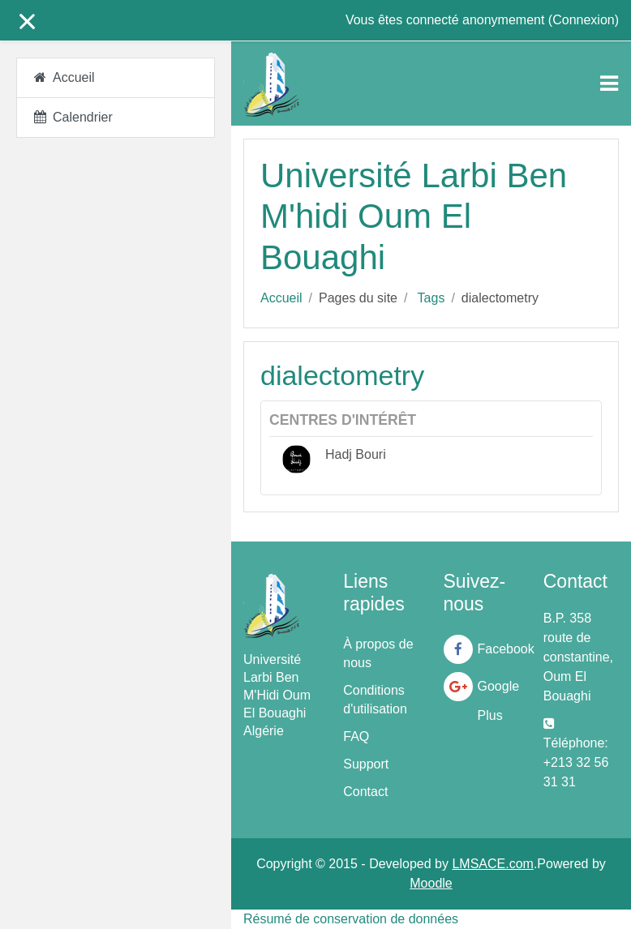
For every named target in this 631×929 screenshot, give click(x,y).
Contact (365, 791)
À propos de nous (378, 653)
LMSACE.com (492, 864)
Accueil (281, 298)
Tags (431, 298)
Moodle (431, 883)
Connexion (583, 20)
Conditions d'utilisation (375, 699)
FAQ (356, 736)
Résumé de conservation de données (350, 919)
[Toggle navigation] (609, 83)
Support (365, 764)
